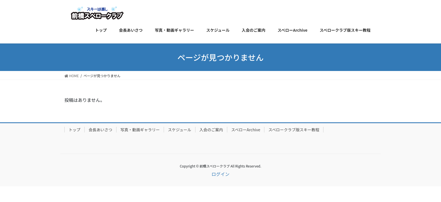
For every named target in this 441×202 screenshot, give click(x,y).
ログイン (221, 174)
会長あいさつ (100, 129)
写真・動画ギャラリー (140, 129)
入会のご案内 (211, 129)
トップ (74, 129)
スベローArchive (245, 129)
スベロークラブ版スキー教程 (293, 129)
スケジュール (179, 129)
